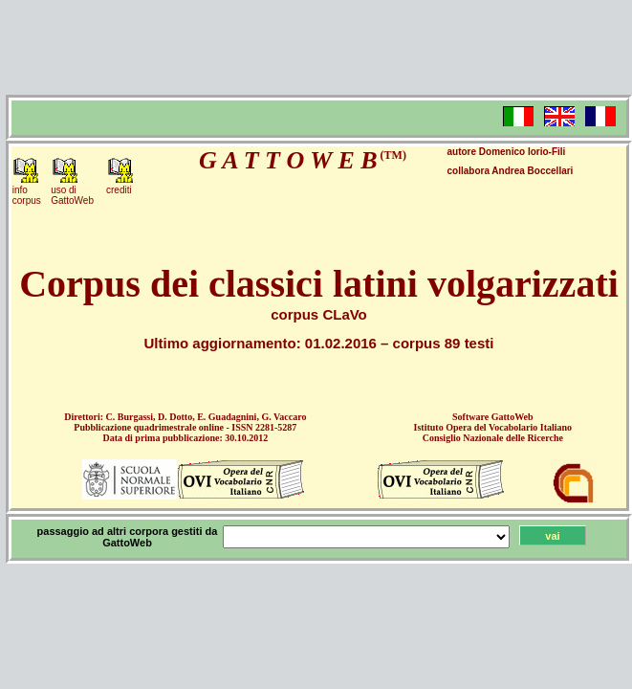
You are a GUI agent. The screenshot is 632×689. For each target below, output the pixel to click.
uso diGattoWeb (72, 195)
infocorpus (26, 195)
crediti (119, 190)
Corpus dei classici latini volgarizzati (319, 283)
